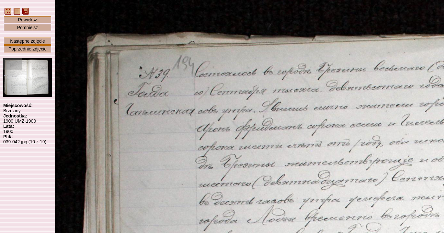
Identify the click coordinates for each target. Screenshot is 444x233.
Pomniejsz (27, 27)
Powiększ (27, 19)
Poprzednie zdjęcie (27, 48)
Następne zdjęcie (27, 41)
